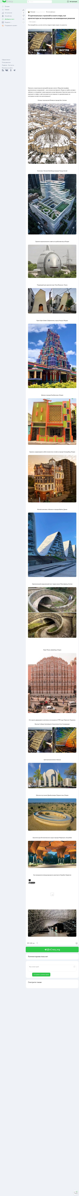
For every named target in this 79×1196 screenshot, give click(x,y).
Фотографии (32, 22)
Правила (4, 65)
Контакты (11, 65)
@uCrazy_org (52, 949)
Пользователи (6, 62)
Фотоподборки (50, 12)
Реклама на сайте (7, 68)
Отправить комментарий (41, 975)
